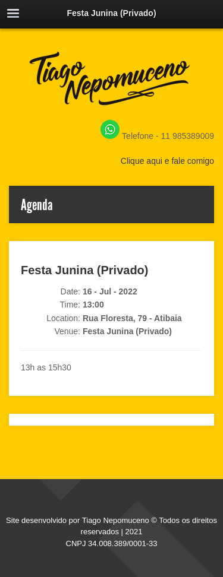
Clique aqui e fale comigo (167, 161)
